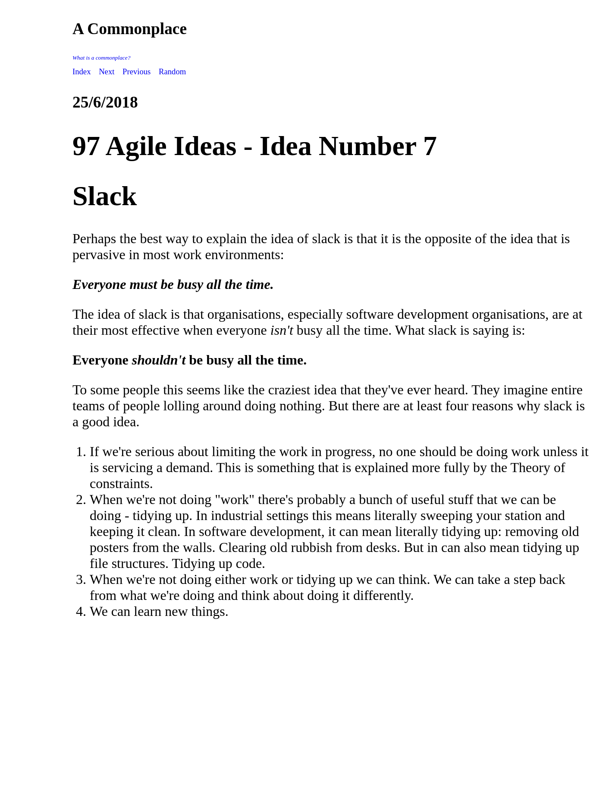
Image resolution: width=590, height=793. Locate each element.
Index (81, 71)
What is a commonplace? (101, 57)
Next (106, 71)
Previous (136, 71)
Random (172, 71)
